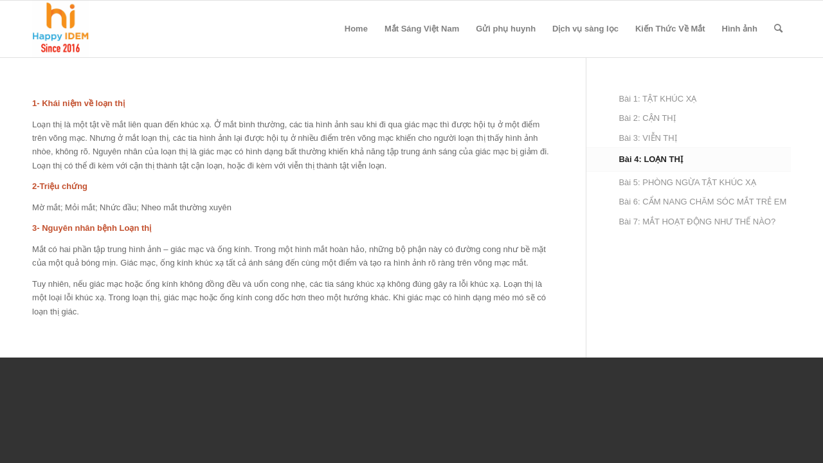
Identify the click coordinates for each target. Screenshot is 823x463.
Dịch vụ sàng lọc (585, 28)
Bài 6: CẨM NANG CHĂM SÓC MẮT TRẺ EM (702, 201)
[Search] (778, 29)
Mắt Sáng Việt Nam (421, 28)
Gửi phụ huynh (506, 28)
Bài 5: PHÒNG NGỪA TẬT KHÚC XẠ (687, 182)
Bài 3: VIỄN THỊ (647, 138)
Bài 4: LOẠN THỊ (650, 159)
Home (356, 28)
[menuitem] (778, 29)
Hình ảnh (739, 28)
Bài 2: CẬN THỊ (647, 118)
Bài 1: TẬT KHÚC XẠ (657, 99)
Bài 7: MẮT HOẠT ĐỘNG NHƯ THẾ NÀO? (697, 221)
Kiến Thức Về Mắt (670, 28)
